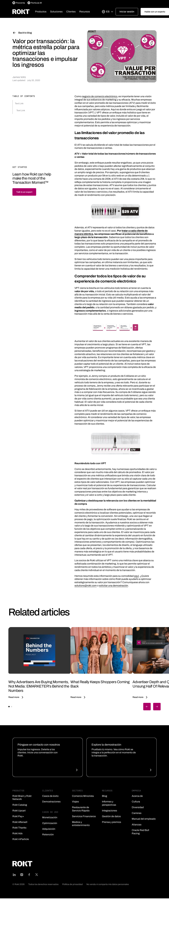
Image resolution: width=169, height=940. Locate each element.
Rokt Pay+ (18, 816)
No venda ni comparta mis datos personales (107, 884)
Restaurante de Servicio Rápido (81, 809)
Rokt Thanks (19, 827)
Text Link (19, 103)
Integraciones (109, 810)
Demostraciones (51, 801)
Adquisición (48, 829)
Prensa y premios (111, 822)
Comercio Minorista (83, 796)
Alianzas (136, 824)
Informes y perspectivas (109, 803)
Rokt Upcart (19, 810)
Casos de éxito (50, 796)
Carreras (136, 813)
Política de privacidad (72, 884)
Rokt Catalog (19, 804)
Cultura (136, 801)
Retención (48, 834)
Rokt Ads (17, 833)
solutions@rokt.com (85, 585)
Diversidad (138, 807)
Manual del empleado (144, 818)
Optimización (49, 823)
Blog (104, 796)
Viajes (75, 801)
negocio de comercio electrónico (99, 96)
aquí (136, 576)
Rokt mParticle (20, 839)
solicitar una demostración (113, 585)
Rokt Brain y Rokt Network (22, 798)
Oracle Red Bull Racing (140, 832)
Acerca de (137, 796)
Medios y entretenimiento (81, 824)
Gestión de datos (111, 816)
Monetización (49, 817)
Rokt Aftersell (19, 822)
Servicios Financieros (84, 816)
